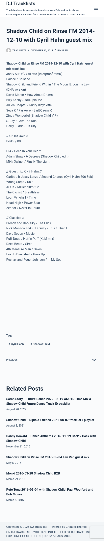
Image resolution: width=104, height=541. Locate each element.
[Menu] (96, 8)
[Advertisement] (39, 294)
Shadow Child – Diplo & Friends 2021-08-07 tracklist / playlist (50, 420)
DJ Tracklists (20, 4)
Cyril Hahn (16, 344)
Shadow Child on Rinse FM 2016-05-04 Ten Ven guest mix (47, 457)
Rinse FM (62, 50)
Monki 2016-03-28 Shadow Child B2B (33, 473)
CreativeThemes (76, 527)
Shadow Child (40, 344)
